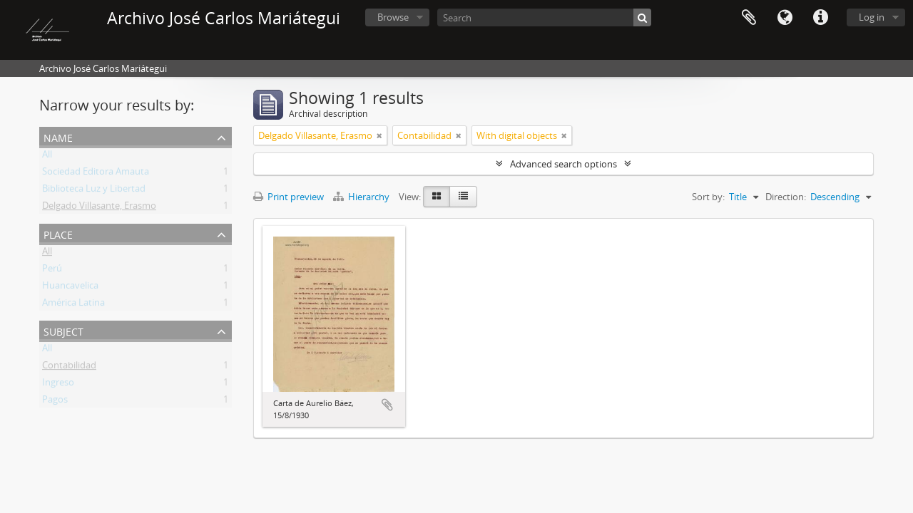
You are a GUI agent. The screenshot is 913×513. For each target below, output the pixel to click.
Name (58, 136)
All (47, 156)
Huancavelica (70, 287)
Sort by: (708, 196)
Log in (871, 17)
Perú (52, 270)
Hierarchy (362, 196)
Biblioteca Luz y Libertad (94, 191)
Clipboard (749, 18)
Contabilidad (69, 367)
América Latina (73, 305)
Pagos (55, 401)
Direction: (785, 196)
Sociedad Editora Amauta (95, 173)
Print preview (288, 196)
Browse (393, 17)
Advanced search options (563, 163)
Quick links (820, 18)
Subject (63, 330)
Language (784, 18)
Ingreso (58, 384)
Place (58, 233)
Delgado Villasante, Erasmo (99, 208)
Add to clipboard (387, 405)
